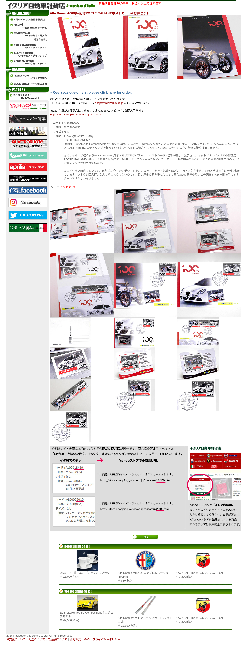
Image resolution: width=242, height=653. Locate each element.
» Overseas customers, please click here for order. (91, 92)
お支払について (16, 639)
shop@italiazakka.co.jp (109, 103)
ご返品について (57, 639)
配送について (37, 639)
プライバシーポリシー (106, 639)
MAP (87, 639)
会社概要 (75, 639)
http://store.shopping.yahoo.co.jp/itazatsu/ (75, 114)
